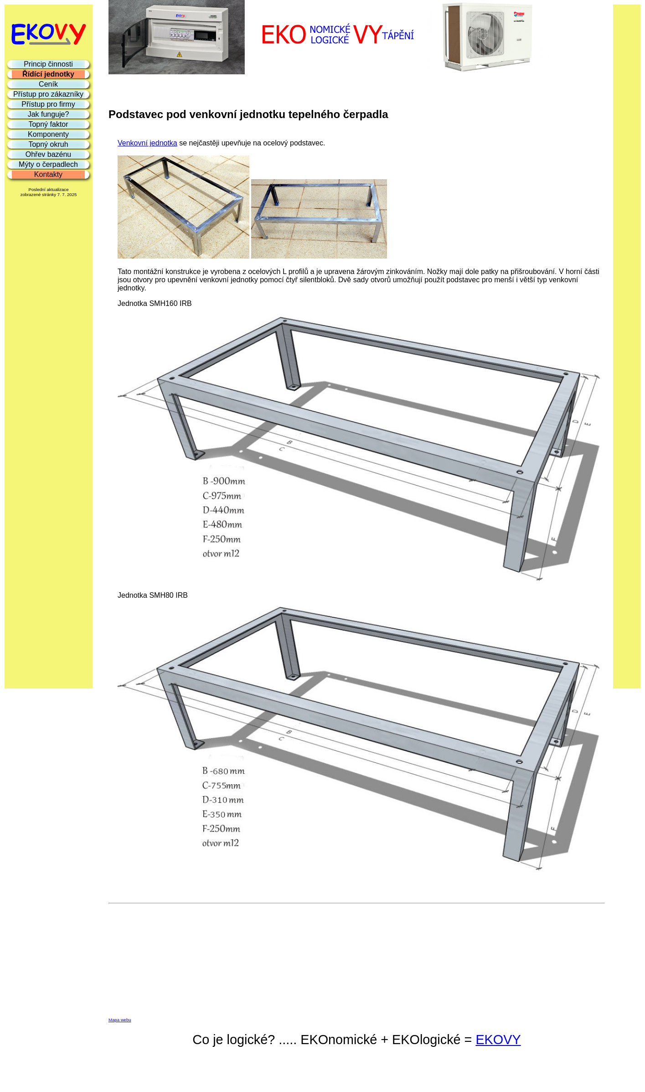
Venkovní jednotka (147, 143)
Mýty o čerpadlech (48, 164)
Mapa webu (119, 1019)
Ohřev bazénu (49, 154)
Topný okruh (48, 144)
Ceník (48, 84)
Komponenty (48, 134)
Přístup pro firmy (48, 104)
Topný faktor (48, 124)
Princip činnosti (48, 64)
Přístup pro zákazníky (48, 94)
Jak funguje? (48, 114)
